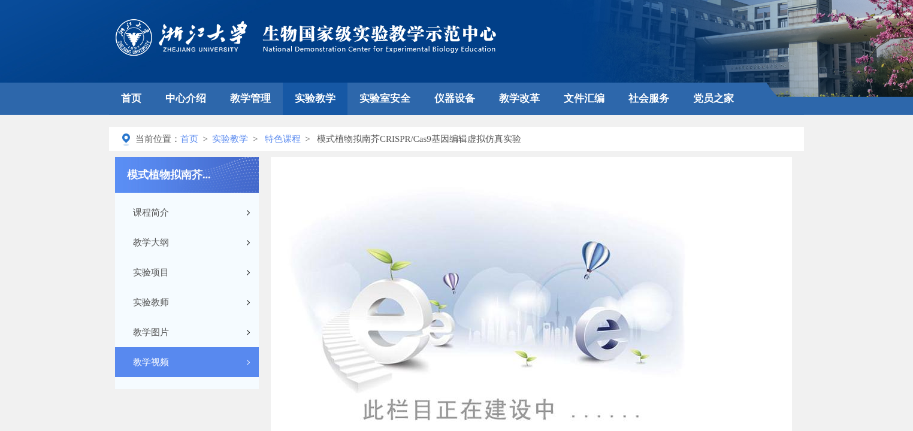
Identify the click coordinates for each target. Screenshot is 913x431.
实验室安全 (384, 98)
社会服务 (648, 98)
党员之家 (713, 98)
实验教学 (315, 98)
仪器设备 (454, 98)
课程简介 (151, 212)
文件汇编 (584, 98)
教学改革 (519, 98)
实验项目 (151, 272)
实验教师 (151, 302)
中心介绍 (185, 98)
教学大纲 (151, 242)
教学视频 (151, 362)
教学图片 (151, 332)
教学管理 (250, 98)
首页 (131, 98)
